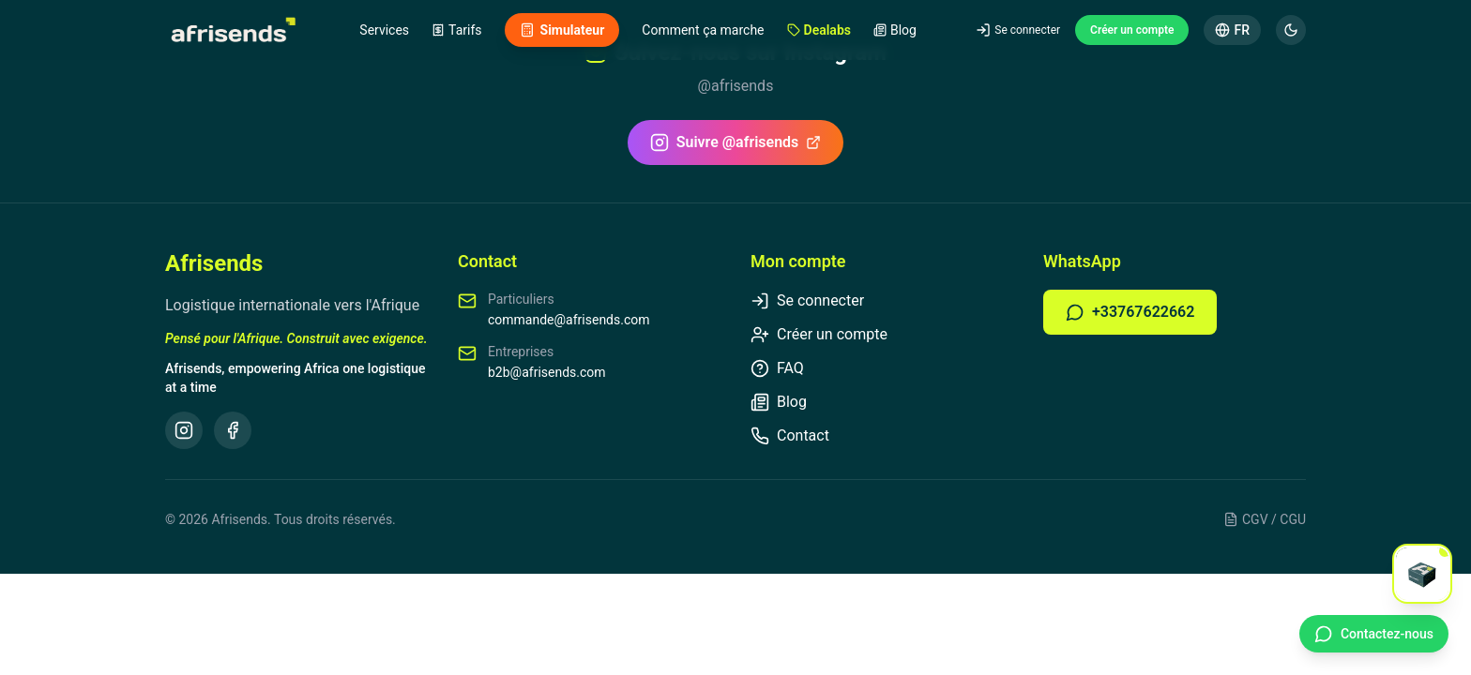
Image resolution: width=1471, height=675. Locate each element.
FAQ (777, 368)
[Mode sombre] (1291, 30)
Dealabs (819, 30)
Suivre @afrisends (736, 142)
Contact (790, 436)
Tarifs (456, 30)
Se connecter (1018, 30)
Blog (895, 30)
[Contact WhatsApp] (1373, 633)
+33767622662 (1130, 312)
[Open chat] (1422, 574)
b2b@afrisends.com (547, 372)
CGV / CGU (1264, 519)
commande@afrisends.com (569, 319)
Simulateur (562, 30)
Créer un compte (1132, 30)
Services (384, 30)
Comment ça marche (703, 30)
